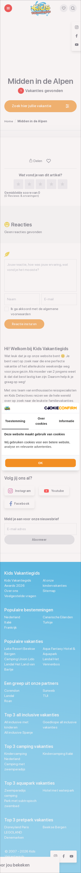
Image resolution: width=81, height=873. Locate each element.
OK (40, 463)
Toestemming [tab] (15, 421)
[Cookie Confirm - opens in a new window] (60, 407)
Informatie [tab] (66, 421)
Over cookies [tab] (41, 421)
